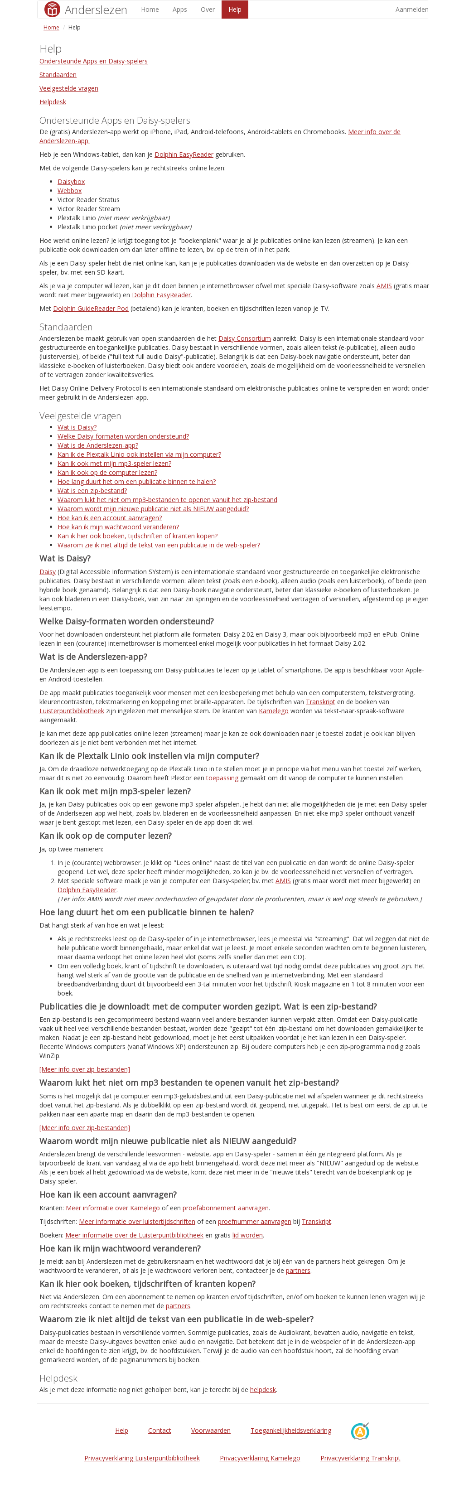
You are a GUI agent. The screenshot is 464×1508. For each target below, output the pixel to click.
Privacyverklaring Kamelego (260, 1458)
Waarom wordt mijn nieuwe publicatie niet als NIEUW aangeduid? (153, 508)
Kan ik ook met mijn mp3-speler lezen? (114, 463)
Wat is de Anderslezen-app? (98, 445)
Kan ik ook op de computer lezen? (107, 472)
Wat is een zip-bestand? (92, 490)
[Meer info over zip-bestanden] (84, 1069)
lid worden (247, 1235)
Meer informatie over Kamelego (113, 1208)
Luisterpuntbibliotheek (71, 710)
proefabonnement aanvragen (226, 1208)
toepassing (222, 777)
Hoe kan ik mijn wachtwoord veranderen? (118, 526)
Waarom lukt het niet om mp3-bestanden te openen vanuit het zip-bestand (167, 499)
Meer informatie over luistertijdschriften (137, 1221)
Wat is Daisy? (77, 427)
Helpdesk (52, 101)
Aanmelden (412, 9)
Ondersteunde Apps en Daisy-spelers (93, 61)
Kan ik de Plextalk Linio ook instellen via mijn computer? (139, 454)
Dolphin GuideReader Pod (91, 308)
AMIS (384, 285)
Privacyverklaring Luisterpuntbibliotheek (142, 1458)
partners (298, 1270)
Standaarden (58, 74)
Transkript (320, 701)
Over (208, 9)
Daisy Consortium (244, 338)
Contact (159, 1430)
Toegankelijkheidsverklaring (291, 1430)
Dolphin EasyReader (184, 154)
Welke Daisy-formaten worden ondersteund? (123, 436)
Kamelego (274, 710)
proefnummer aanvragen (254, 1221)
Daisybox (71, 181)
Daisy (47, 571)
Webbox (70, 190)
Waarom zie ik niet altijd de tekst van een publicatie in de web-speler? (159, 545)
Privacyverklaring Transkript (360, 1458)
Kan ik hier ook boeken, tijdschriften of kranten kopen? (138, 536)
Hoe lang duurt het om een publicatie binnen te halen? (137, 481)
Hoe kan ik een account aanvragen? (110, 517)
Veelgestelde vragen (68, 88)
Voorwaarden (211, 1430)
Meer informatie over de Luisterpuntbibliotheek (134, 1235)
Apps (180, 9)
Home (150, 9)
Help (235, 9)
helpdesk (263, 1389)
